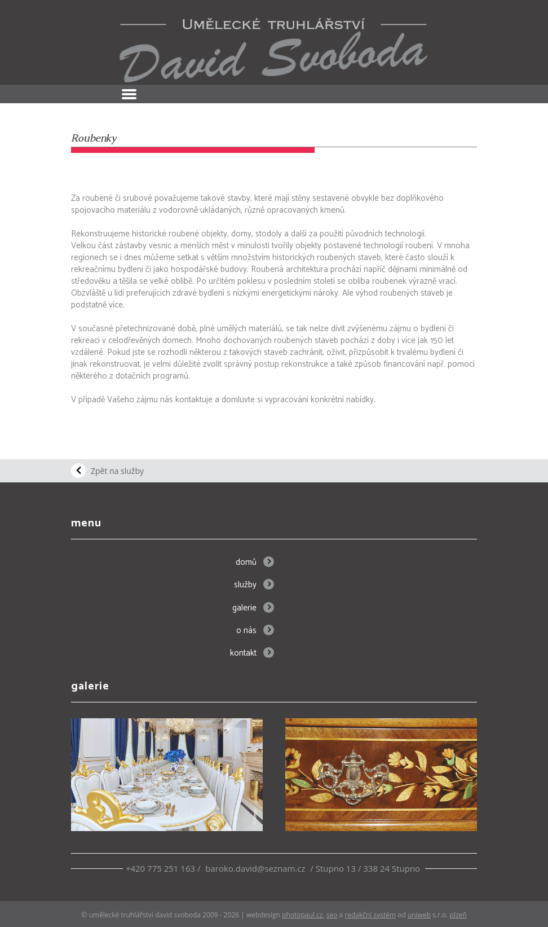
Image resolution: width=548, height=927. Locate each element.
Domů (246, 562)
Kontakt (243, 653)
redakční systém (370, 915)
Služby (245, 585)
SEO (332, 915)
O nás (246, 630)
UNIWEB (419, 915)
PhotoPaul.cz (302, 915)
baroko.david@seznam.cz (255, 868)
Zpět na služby (117, 470)
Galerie (244, 608)
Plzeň (458, 915)
